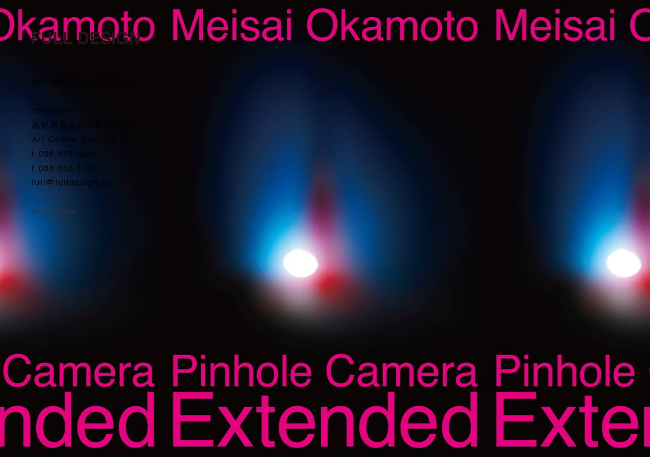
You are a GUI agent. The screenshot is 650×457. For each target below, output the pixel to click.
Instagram (54, 212)
